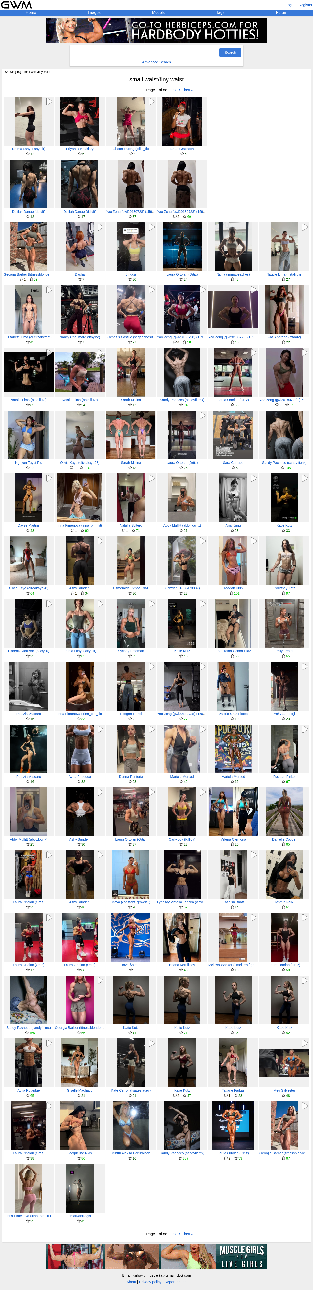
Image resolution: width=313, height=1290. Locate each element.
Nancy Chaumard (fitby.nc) (80, 337)
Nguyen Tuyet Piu (28, 463)
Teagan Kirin (233, 588)
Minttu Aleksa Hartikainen (131, 1153)
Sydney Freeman (131, 651)
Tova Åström (131, 965)
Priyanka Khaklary (80, 149)
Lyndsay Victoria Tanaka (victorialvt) (184, 902)
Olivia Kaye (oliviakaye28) (80, 463)
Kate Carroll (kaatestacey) (131, 1090)
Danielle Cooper (284, 839)
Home (31, 13)
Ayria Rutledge (79, 776)
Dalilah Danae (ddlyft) (28, 211)
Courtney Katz (284, 588)
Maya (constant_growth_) (131, 902)
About (131, 1282)
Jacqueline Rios (80, 1153)
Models (158, 13)
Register (305, 5)
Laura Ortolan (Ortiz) (182, 274)
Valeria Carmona (233, 839)
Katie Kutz (284, 525)
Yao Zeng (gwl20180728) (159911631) (135, 211)
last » (188, 90)
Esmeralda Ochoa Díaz (131, 588)
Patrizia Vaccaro (28, 714)
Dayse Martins (28, 525)
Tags (220, 13)
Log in (291, 5)
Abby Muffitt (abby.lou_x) (182, 525)
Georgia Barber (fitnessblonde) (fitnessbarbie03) (40, 274)
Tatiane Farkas (233, 1090)
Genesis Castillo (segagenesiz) (131, 337)
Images (94, 13)
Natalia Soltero (131, 525)
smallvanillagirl (80, 1216)
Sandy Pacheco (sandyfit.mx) (182, 400)
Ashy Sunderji (79, 588)
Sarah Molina (131, 400)
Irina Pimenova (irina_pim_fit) (79, 525)
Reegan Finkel (131, 714)
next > (176, 90)
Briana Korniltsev (182, 965)
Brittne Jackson (182, 149)
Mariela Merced (182, 776)
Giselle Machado (79, 1090)
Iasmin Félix (284, 902)
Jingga (131, 274)
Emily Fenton (284, 651)
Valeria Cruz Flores (233, 714)
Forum (281, 13)
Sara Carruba (233, 463)
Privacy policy (150, 1282)
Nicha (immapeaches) (233, 274)
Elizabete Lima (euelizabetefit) (29, 337)
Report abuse (176, 1282)
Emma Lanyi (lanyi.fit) (28, 149)
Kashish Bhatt (233, 902)
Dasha (80, 274)
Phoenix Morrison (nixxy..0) (28, 651)
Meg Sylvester (284, 1090)
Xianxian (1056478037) (182, 588)
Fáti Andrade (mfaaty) (284, 337)
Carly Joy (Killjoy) (182, 839)
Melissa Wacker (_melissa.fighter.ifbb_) (238, 965)
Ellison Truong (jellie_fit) (131, 149)
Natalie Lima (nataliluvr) (284, 274)
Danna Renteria (131, 776)
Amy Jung (233, 525)
